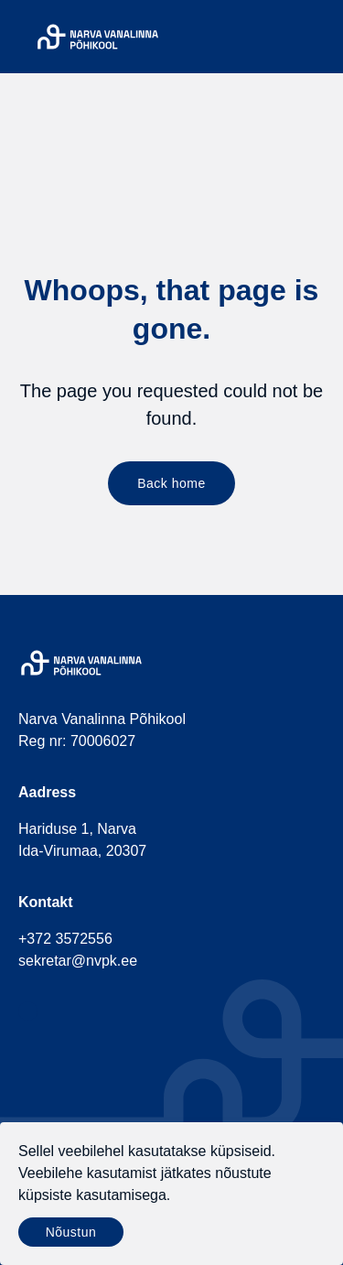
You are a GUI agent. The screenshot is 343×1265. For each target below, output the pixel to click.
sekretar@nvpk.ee (77, 960)
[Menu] (314, 37)
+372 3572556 (65, 938)
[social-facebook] (28, 1011)
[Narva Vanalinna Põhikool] (97, 36)
